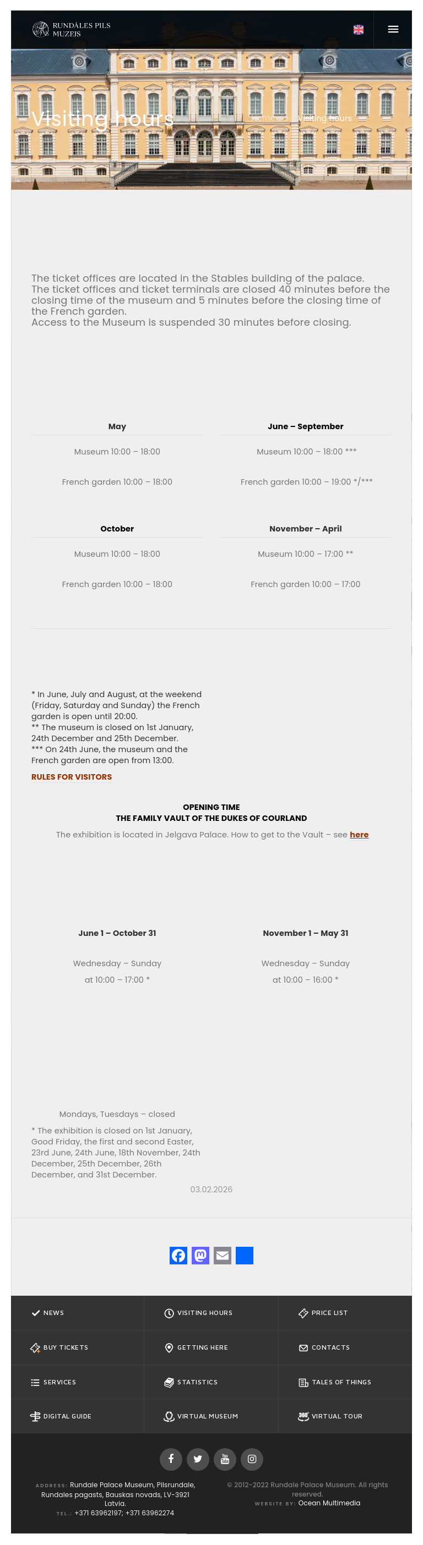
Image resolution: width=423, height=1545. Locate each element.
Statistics (191, 1382)
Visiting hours (198, 1313)
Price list (323, 1313)
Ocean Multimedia (330, 1503)
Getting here (196, 1348)
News (47, 1313)
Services (53, 1382)
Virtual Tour (330, 1416)
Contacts (324, 1348)
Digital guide (61, 1416)
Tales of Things (335, 1382)
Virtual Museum (201, 1416)
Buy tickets (59, 1348)
